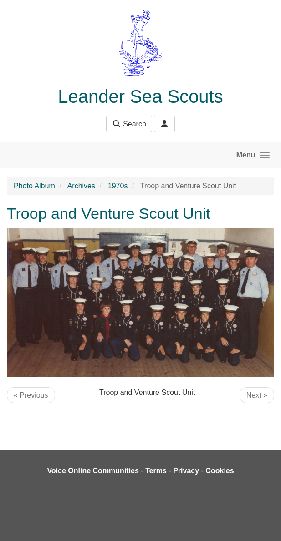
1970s (118, 186)
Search (129, 124)
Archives (81, 186)
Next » (256, 395)
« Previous (31, 395)
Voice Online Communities (93, 471)
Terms (156, 471)
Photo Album (34, 186)
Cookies (219, 471)
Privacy (186, 471)
